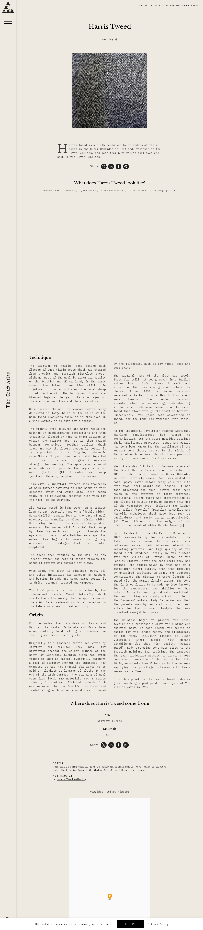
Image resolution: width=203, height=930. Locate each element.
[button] (104, 166)
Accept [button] (130, 924)
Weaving (176, 5)
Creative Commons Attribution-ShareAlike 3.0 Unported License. (106, 770)
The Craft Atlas (8, 390)
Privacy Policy (158, 924)
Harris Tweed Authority (71, 779)
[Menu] (8, 21)
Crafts (164, 5)
